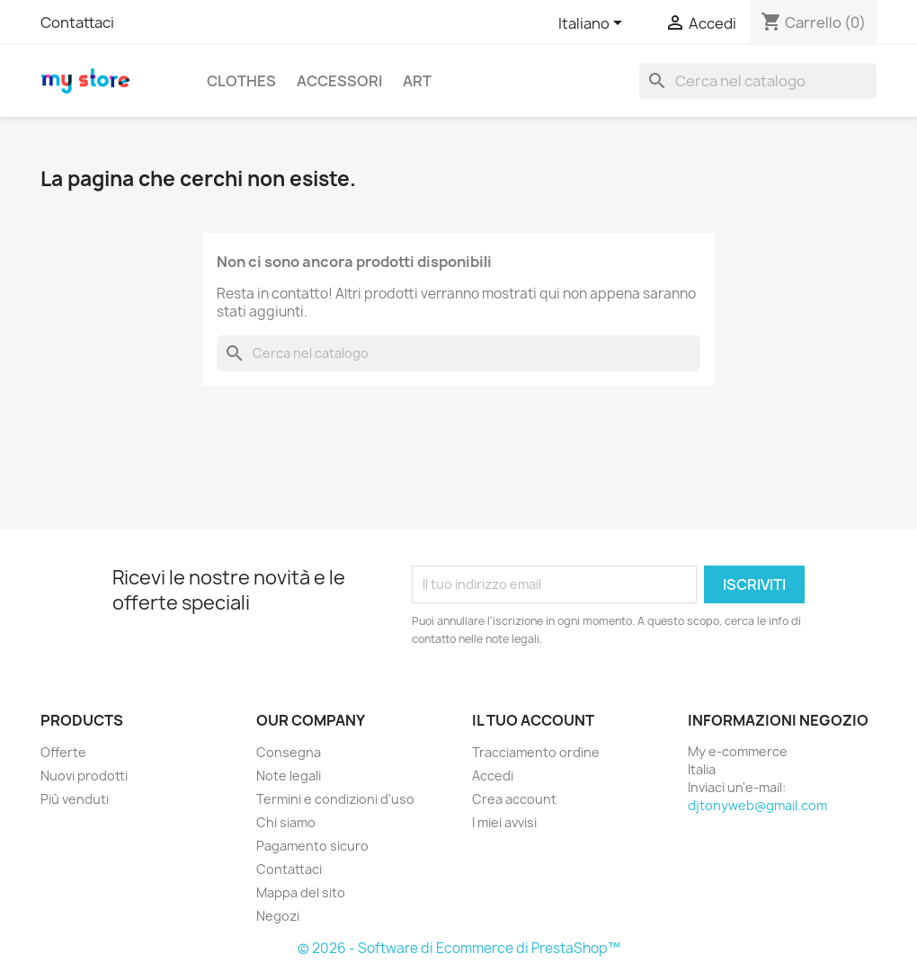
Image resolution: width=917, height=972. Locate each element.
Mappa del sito (300, 892)
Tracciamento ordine (536, 752)
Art (417, 81)
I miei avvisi (504, 822)
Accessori (339, 81)
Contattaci (77, 22)
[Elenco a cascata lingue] (593, 24)
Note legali (288, 775)
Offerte (63, 752)
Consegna (288, 752)
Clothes (241, 81)
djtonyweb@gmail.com (757, 805)
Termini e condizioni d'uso (335, 798)
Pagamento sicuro (312, 845)
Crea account (514, 798)
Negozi (277, 915)
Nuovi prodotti (84, 775)
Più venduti (74, 798)
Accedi (492, 775)
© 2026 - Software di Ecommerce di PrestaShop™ (459, 948)
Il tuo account (533, 720)
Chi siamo (286, 822)
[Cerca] (758, 81)
